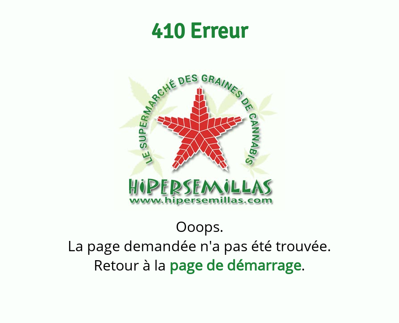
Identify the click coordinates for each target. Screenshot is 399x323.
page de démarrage (235, 265)
